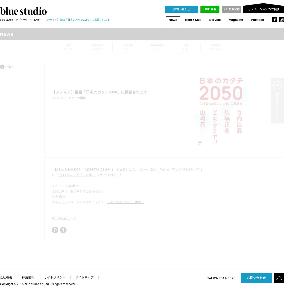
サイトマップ (84, 277)
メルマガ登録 (231, 9)
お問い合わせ (181, 9)
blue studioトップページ (14, 19)
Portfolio (257, 20)
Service (215, 20)
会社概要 (6, 277)
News (173, 20)
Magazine (236, 20)
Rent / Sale (193, 20)
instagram (281, 19)
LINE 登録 (210, 9)
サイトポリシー (55, 277)
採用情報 (28, 277)
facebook (274, 19)
